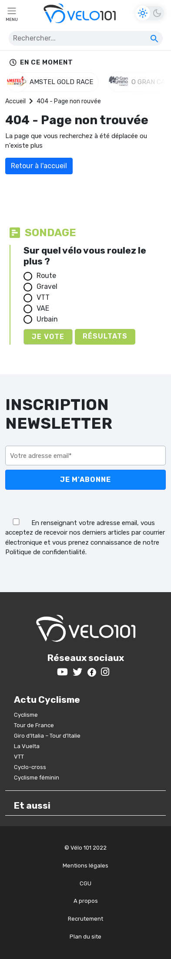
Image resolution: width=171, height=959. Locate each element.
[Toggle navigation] (11, 13)
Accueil (15, 101)
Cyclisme (26, 715)
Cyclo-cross (30, 767)
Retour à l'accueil (39, 166)
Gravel (47, 286)
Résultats (105, 336)
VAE (43, 308)
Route (46, 275)
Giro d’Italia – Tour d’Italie (47, 735)
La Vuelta (27, 746)
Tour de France (34, 725)
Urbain (47, 319)
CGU (85, 883)
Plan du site (85, 936)
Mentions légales (85, 865)
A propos (86, 901)
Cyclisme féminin (36, 777)
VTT (43, 297)
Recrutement (85, 918)
